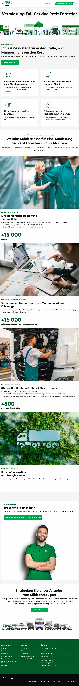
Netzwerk (4, 665)
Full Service (4, 651)
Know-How (4, 653)
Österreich (48, 3)
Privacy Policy (56, 681)
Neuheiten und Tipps (47, 653)
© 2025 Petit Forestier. (69, 681)
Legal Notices (45, 681)
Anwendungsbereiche (27, 656)
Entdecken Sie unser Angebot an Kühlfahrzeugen (23, 517)
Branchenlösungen (7, 656)
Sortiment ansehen (39, 610)
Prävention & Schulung (8, 659)
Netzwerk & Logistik (27, 659)
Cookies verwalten (32, 681)
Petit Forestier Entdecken (48, 648)
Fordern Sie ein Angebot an (64, 3)
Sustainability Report (47, 663)
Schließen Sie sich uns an (48, 665)
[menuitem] (48, 4)
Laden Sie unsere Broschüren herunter (47, 659)
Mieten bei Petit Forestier (48, 651)
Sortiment (4, 648)
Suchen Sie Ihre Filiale (47, 656)
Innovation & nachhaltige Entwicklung (9, 662)
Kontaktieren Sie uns (10, 62)
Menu (76, 3)
